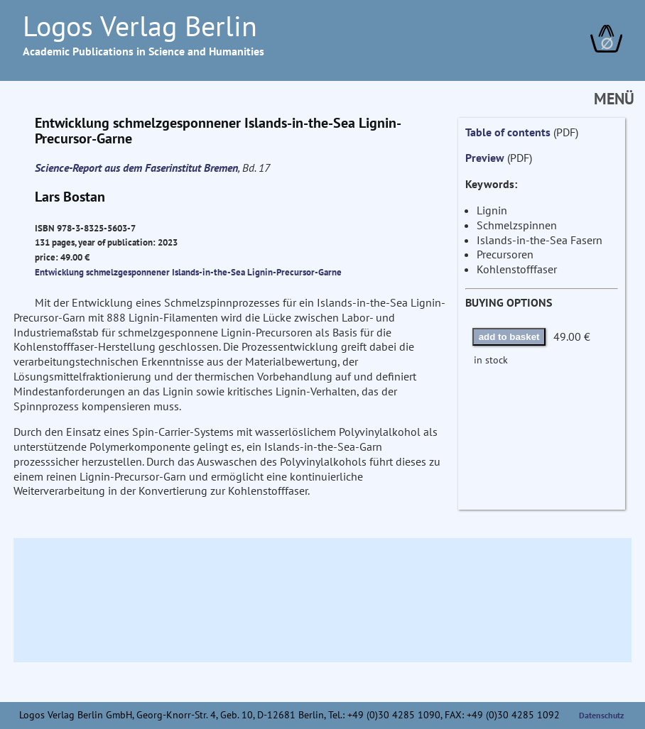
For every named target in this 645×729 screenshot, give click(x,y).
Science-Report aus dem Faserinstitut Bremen (136, 167)
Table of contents (508, 132)
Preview (484, 157)
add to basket (509, 336)
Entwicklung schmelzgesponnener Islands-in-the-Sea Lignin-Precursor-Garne (188, 271)
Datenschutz (601, 715)
